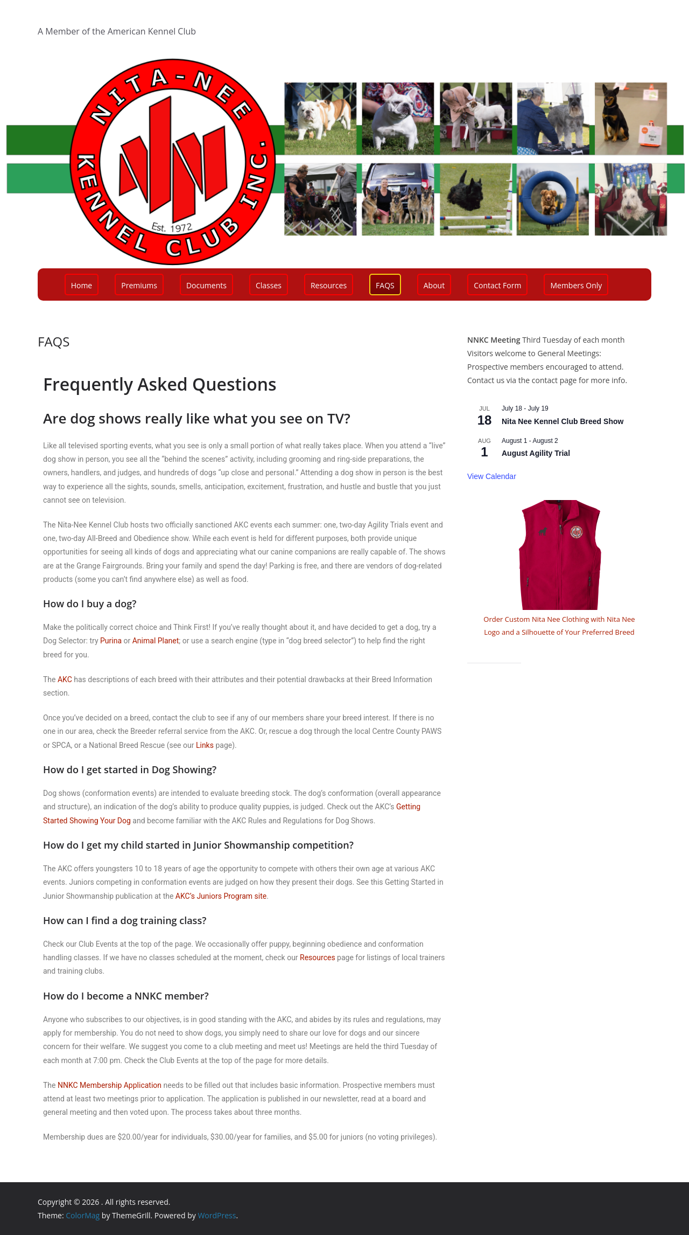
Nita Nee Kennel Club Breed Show (562, 421)
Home (82, 285)
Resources (329, 285)
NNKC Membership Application (109, 1085)
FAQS (385, 285)
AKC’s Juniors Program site (220, 896)
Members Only (576, 285)
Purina (111, 640)
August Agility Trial (536, 453)
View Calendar (491, 476)
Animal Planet (155, 640)
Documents (206, 285)
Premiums (139, 285)
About (434, 285)
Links (205, 745)
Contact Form (497, 285)
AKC (65, 679)
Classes (269, 285)
